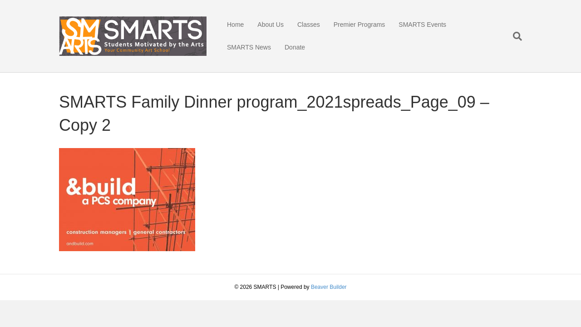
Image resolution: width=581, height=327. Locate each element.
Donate (295, 47)
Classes (308, 24)
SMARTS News (249, 47)
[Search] (514, 36)
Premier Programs (359, 24)
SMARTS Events (422, 24)
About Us (270, 24)
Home (235, 24)
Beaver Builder (329, 287)
